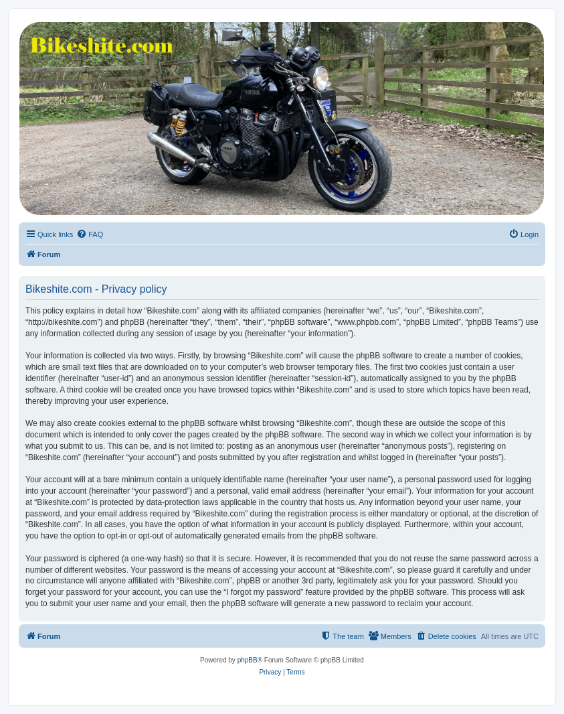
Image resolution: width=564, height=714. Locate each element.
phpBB (248, 660)
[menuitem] (89, 234)
